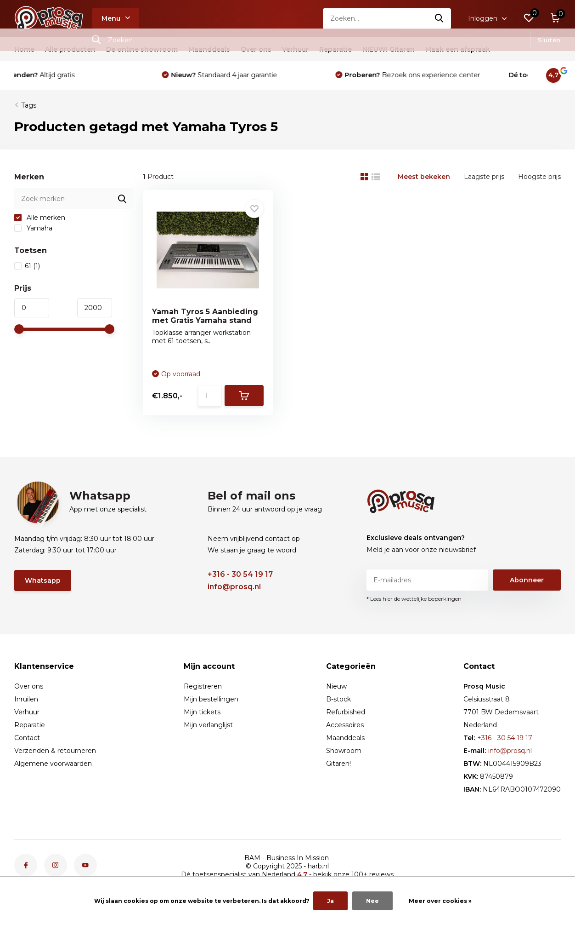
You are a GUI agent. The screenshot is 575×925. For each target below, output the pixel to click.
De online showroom (142, 49)
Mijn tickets (202, 712)
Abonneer (527, 580)
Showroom (343, 751)
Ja (330, 900)
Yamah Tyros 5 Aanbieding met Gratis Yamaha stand (205, 316)
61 (27, 266)
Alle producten (70, 49)
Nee (372, 900)
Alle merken (39, 217)
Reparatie (335, 49)
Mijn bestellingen (211, 699)
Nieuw (336, 686)
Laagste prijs (484, 176)
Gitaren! (338, 763)
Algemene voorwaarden (53, 763)
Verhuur (295, 49)
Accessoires (345, 725)
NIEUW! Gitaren (388, 49)
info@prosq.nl (234, 586)
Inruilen (26, 699)
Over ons (256, 49)
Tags (28, 105)
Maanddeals (209, 49)
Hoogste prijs (539, 176)
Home (24, 49)
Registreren (203, 686)
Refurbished (345, 712)
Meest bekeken (424, 176)
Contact (27, 738)
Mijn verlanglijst (208, 725)
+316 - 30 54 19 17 (240, 574)
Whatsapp (43, 580)
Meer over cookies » (440, 900)
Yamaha (33, 228)
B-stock (338, 699)
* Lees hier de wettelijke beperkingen (414, 598)
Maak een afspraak (457, 49)
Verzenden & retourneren (55, 751)
